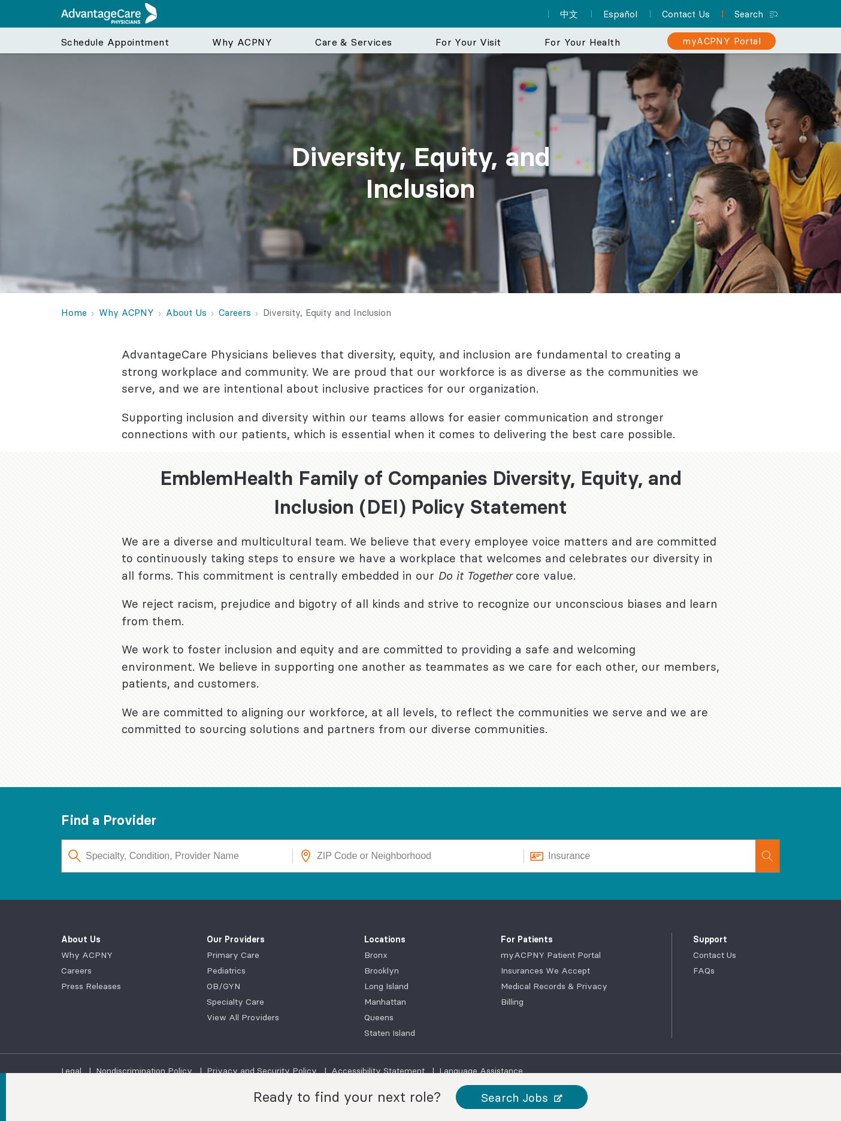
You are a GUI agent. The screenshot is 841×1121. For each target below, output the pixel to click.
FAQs (704, 970)
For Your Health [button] (582, 42)
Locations (385, 939)
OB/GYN (223, 986)
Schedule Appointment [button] (115, 42)
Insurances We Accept (545, 970)
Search (748, 14)
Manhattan (385, 1001)
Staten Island (389, 1032)
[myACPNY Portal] (721, 41)
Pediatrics (226, 970)
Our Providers (236, 939)
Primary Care (233, 955)
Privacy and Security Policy (263, 1070)
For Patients (527, 939)
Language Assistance (481, 1070)
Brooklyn (381, 970)
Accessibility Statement (379, 1070)
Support (710, 939)
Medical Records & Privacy (554, 986)
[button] (522, 1098)
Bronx (376, 955)
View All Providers (243, 1017)
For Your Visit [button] (468, 42)
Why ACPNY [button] (242, 42)
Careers (76, 970)
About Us (81, 939)
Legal (72, 1070)
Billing (512, 1001)
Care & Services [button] (353, 42)
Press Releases (91, 986)
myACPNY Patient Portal (551, 955)
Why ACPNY (87, 955)
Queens (379, 1017)
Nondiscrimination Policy (145, 1070)
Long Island (386, 986)
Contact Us (714, 955)
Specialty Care (235, 1001)
